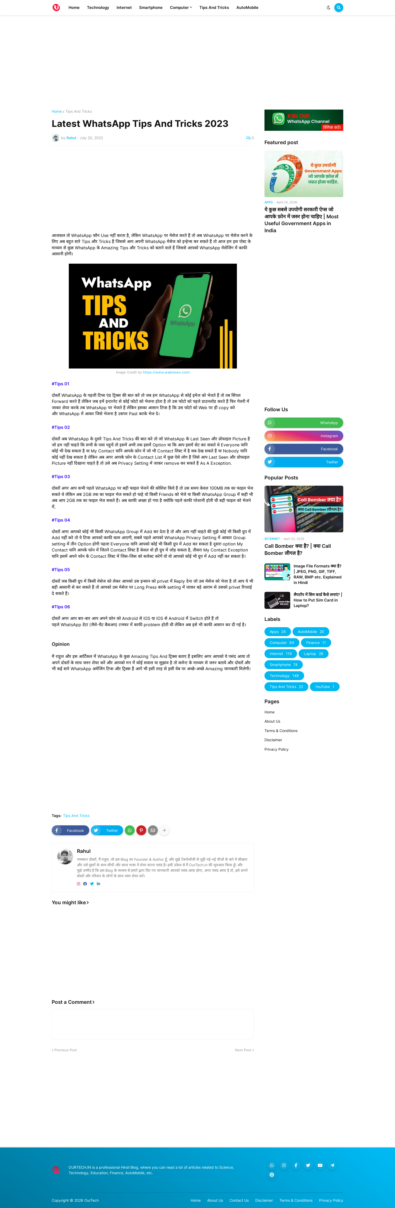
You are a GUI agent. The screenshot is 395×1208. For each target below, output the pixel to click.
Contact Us (239, 1200)
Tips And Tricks (78, 111)
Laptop (313, 653)
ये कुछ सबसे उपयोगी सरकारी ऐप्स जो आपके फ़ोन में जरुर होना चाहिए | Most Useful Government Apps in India (301, 220)
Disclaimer (273, 740)
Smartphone (284, 664)
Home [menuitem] (74, 7)
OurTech (91, 1200)
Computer (282, 642)
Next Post (243, 1050)
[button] (328, 7)
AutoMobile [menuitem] (247, 7)
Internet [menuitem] (124, 7)
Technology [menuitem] (98, 7)
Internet (281, 653)
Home (57, 111)
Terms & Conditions (281, 730)
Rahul (84, 851)
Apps (278, 631)
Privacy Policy (276, 749)
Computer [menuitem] (179, 7)
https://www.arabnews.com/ (166, 372)
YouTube (324, 686)
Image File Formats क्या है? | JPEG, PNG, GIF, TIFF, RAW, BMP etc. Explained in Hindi (317, 574)
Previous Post (65, 1050)
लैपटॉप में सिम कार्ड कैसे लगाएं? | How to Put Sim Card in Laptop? (318, 600)
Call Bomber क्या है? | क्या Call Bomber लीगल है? (297, 549)
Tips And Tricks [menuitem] (214, 7)
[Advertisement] (197, 62)
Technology (284, 675)
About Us (272, 721)
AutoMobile (311, 631)
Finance (316, 642)
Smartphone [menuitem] (151, 7)
